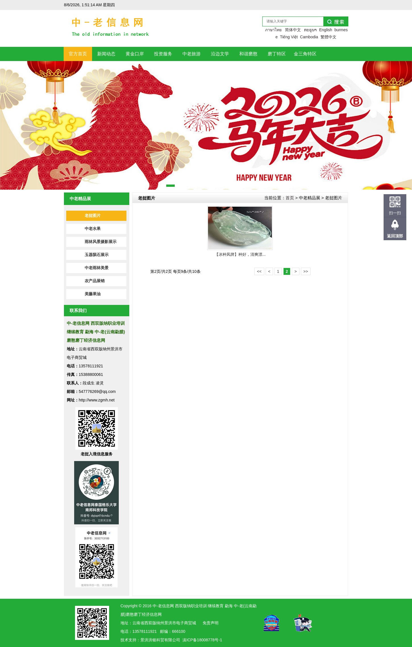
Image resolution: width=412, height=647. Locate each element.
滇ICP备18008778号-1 (202, 640)
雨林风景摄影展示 (100, 242)
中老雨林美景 (97, 268)
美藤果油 (93, 294)
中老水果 (93, 229)
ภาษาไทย (273, 30)
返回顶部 (395, 236)
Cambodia (309, 37)
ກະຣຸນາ (310, 30)
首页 (290, 197)
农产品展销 (95, 281)
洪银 (152, 640)
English (325, 30)
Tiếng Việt (289, 37)
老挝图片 (93, 215)
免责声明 (211, 623)
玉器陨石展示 (97, 255)
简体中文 (293, 30)
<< (259, 271)
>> (305, 271)
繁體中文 (328, 37)
